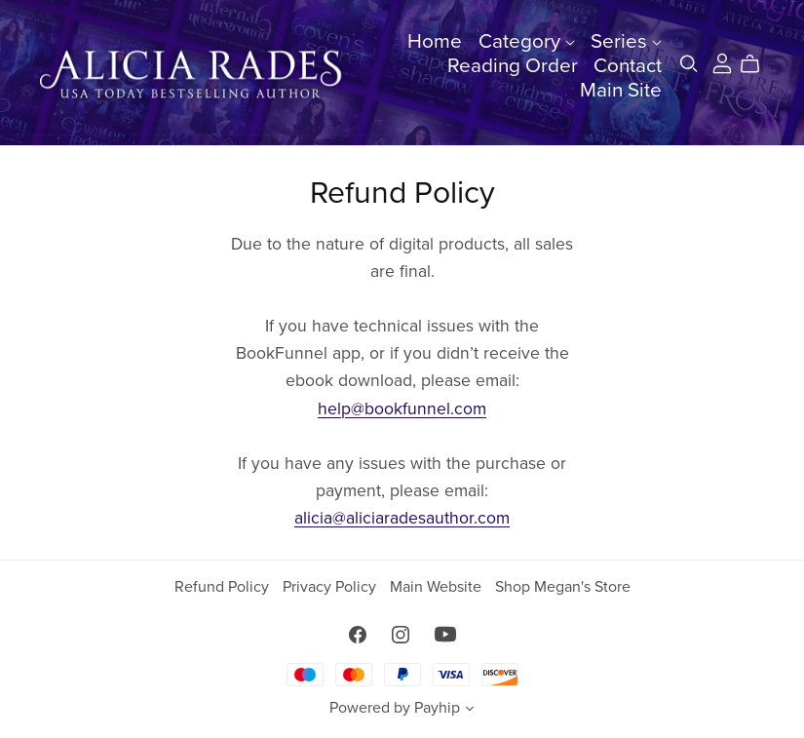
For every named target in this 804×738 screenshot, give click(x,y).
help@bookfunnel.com (402, 409)
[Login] (722, 62)
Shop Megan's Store (563, 587)
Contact (627, 66)
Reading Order (512, 66)
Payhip (437, 708)
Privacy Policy (331, 587)
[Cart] (757, 64)
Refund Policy (223, 587)
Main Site (621, 90)
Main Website (437, 587)
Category (527, 41)
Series (626, 41)
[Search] (689, 64)
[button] (470, 711)
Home (434, 41)
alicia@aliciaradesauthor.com (402, 518)
